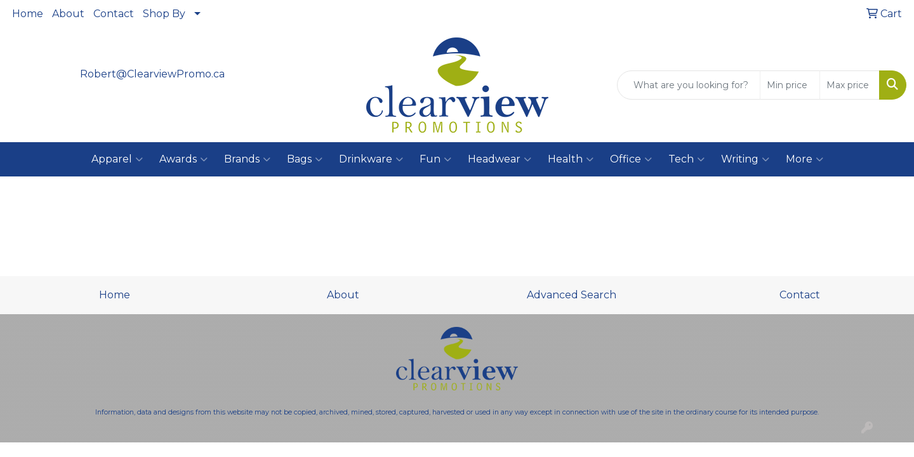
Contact (113, 14)
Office (631, 159)
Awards (183, 159)
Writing (745, 159)
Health (570, 159)
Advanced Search (571, 295)
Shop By (164, 14)
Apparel (117, 159)
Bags (304, 159)
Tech (686, 159)
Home (27, 14)
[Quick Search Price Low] (790, 85)
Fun (435, 159)
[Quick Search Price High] (849, 85)
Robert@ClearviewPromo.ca (152, 74)
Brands (247, 159)
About (68, 14)
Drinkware (371, 159)
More (804, 159)
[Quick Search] (688, 85)
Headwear (499, 159)
